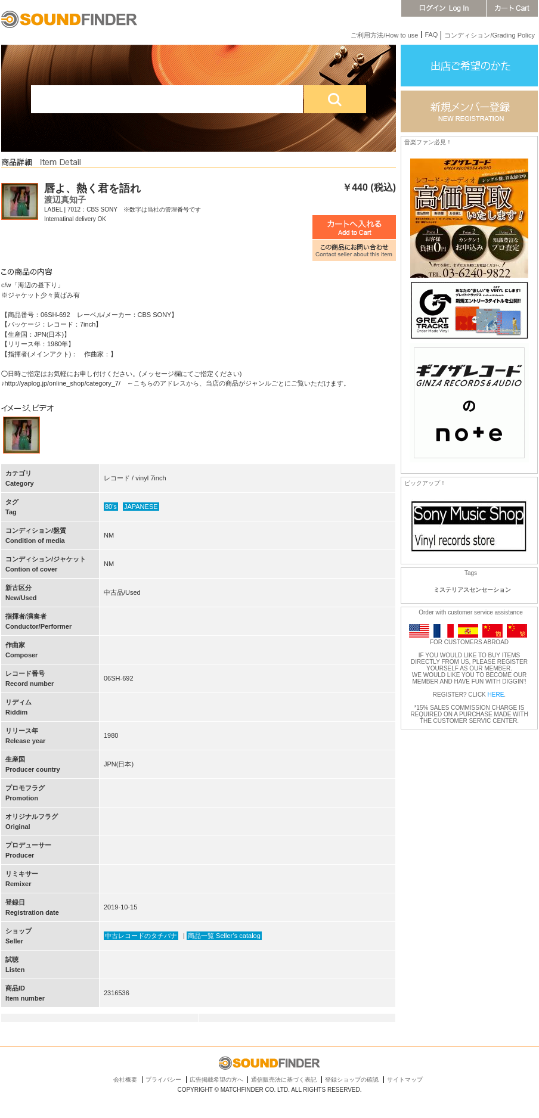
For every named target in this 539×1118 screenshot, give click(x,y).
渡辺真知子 (65, 199)
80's (111, 506)
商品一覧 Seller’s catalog (224, 935)
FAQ (431, 34)
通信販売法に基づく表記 (284, 1079)
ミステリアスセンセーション (472, 589)
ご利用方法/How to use (384, 35)
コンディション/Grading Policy (489, 35)
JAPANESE (141, 506)
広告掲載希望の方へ (216, 1079)
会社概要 (125, 1079)
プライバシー (163, 1079)
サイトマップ (405, 1079)
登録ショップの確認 (352, 1079)
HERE (496, 694)
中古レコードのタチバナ (141, 935)
